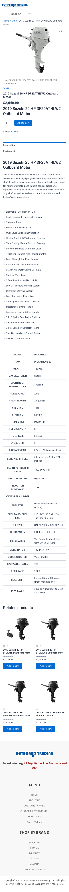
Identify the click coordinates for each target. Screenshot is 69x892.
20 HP (22, 80)
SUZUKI (13, 80)
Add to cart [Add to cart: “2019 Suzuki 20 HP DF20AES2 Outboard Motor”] (46, 666)
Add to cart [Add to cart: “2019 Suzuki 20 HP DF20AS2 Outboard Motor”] (46, 728)
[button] (61, 31)
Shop (14, 20)
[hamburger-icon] (29, 14)
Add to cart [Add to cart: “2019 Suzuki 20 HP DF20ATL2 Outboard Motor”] (13, 666)
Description (9, 145)
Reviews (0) (9, 151)
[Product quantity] (7, 123)
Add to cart (23, 122)
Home (6, 20)
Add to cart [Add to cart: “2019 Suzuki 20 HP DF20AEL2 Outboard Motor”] (13, 728)
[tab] (34, 145)
